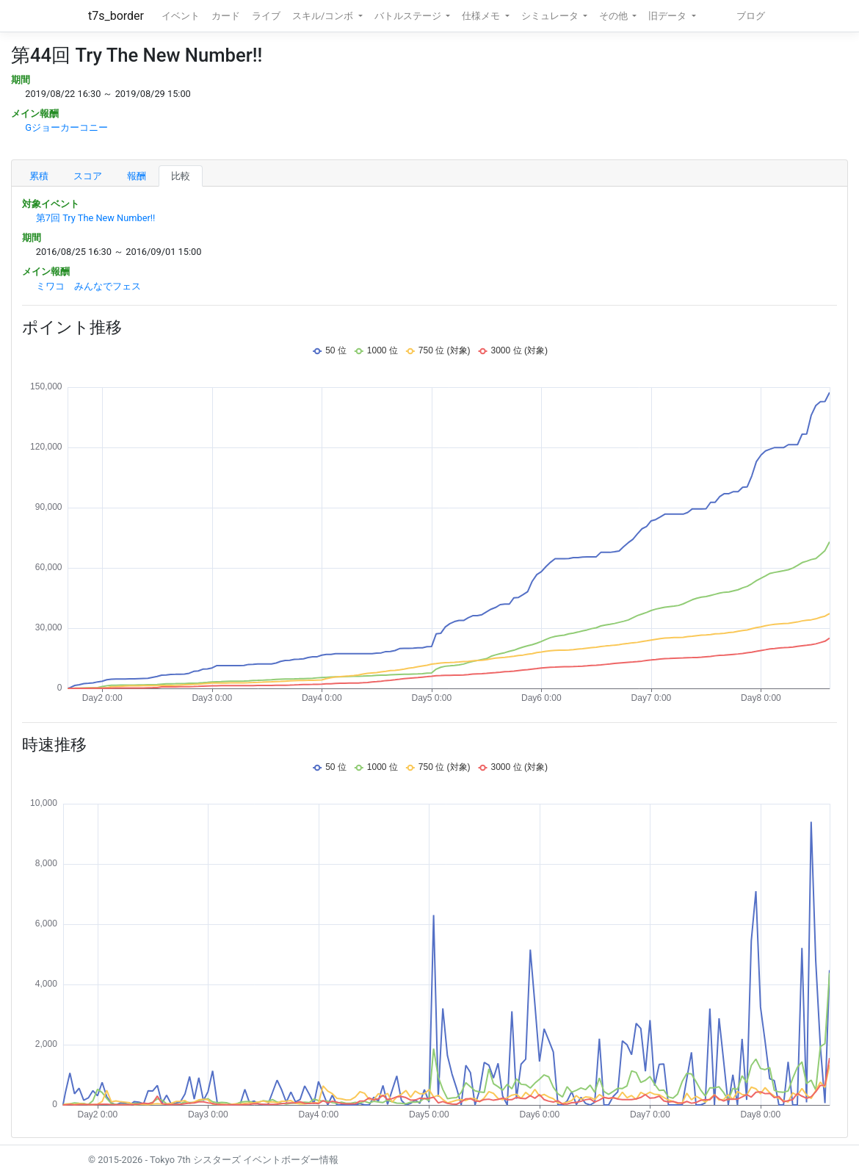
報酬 (136, 175)
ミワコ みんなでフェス (88, 286)
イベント (181, 15)
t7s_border (116, 16)
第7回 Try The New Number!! (96, 217)
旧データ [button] (668, 15)
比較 (180, 175)
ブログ (750, 15)
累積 (38, 175)
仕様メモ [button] (482, 15)
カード (225, 15)
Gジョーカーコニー (66, 127)
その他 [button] (614, 15)
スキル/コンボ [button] (323, 15)
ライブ (266, 15)
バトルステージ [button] (408, 15)
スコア (87, 175)
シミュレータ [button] (551, 15)
